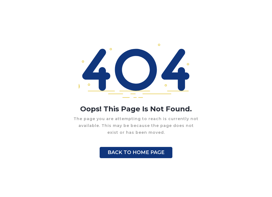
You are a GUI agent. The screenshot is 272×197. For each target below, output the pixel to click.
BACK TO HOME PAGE (136, 152)
